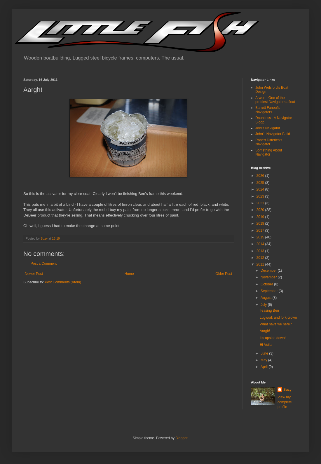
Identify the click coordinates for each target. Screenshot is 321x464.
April (264, 367)
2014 (261, 244)
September (270, 291)
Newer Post (34, 274)
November (269, 277)
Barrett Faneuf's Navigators (267, 110)
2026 (261, 176)
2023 (261, 196)
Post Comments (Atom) (63, 282)
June (265, 353)
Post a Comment (44, 263)
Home (129, 274)
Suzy (287, 390)
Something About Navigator (268, 152)
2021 (261, 203)
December (269, 270)
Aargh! (265, 331)
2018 (261, 223)
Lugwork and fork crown (278, 317)
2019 (261, 217)
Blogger (181, 438)
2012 (261, 258)
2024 (261, 189)
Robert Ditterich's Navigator (268, 142)
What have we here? (276, 324)
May (264, 360)
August (267, 298)
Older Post (223, 274)
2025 (261, 183)
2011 (261, 264)
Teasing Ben (269, 310)
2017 (261, 230)
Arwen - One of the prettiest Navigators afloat (275, 100)
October (267, 284)
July (264, 305)
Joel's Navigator (267, 128)
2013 (261, 251)
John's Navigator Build (272, 134)
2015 (261, 237)
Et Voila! (266, 345)
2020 (261, 210)
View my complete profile (285, 402)
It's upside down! (273, 338)
